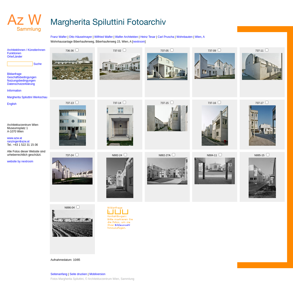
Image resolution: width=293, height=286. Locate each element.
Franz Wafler (59, 37)
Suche (37, 64)
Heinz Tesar (147, 37)
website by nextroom (20, 161)
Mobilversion (97, 274)
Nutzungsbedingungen (21, 80)
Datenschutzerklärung (21, 84)
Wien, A (200, 37)
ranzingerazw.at (18, 141)
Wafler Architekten (126, 37)
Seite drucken (78, 274)
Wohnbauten (185, 37)
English (11, 104)
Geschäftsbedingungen (21, 77)
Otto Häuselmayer (80, 37)
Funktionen (14, 53)
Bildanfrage (14, 74)
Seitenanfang (59, 274)
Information (14, 90)
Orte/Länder (14, 56)
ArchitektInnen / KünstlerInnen (26, 50)
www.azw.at (14, 138)
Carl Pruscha (166, 37)
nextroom (139, 41)
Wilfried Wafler (103, 37)
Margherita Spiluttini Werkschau (27, 97)
